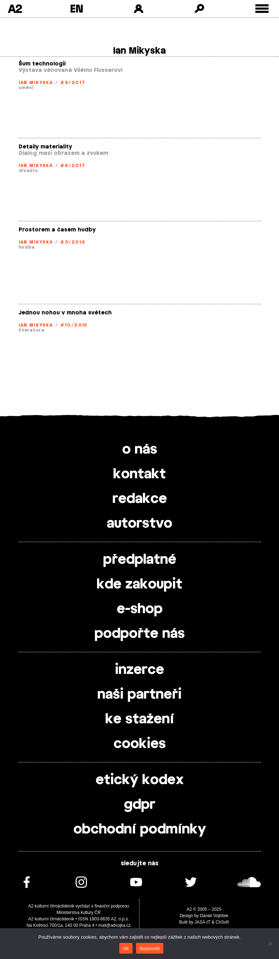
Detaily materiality (45, 146)
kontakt (139, 474)
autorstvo (139, 523)
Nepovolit (150, 948)
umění (26, 87)
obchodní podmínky (139, 829)
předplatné (139, 559)
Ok (126, 948)
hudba (27, 247)
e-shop (140, 609)
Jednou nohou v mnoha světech (65, 312)
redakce (139, 499)
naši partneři (139, 694)
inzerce (139, 670)
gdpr (139, 804)
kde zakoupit (139, 584)
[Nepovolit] (270, 943)
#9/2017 (72, 82)
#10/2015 (74, 325)
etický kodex (140, 780)
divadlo (28, 170)
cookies (140, 744)
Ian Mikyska (36, 82)
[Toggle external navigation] (262, 8)
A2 (15, 8)
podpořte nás (140, 633)
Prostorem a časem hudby (57, 229)
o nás (139, 449)
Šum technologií (42, 63)
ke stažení (139, 719)
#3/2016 (72, 242)
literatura (31, 330)
